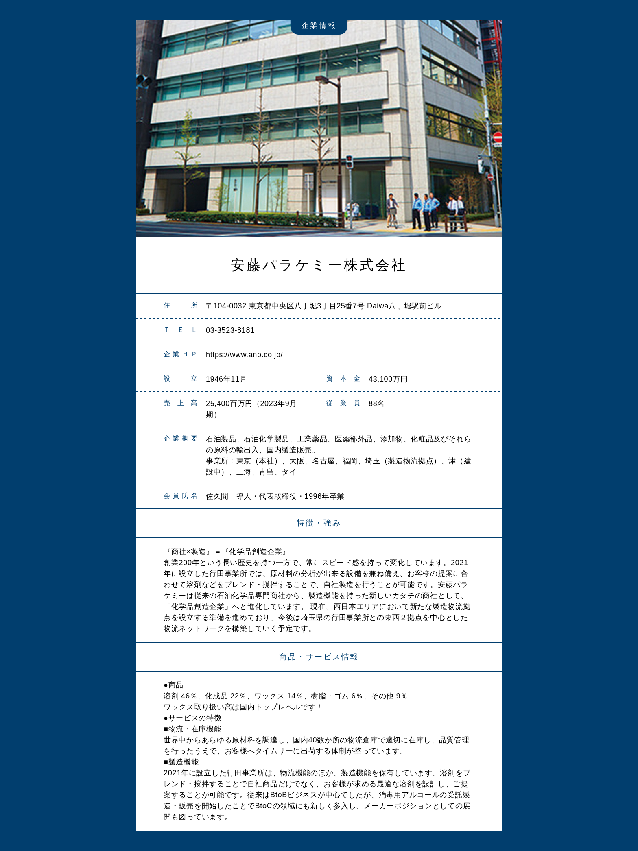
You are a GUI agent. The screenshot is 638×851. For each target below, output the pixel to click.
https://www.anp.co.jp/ (244, 355)
